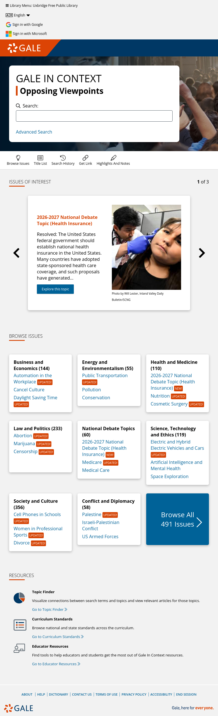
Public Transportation (105, 375)
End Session (186, 694)
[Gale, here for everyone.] (193, 708)
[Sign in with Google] (24, 24)
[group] (109, 253)
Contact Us (82, 694)
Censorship (26, 451)
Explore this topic (55, 289)
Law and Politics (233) (38, 428)
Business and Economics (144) (32, 365)
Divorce (22, 543)
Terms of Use (107, 694)
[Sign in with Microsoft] (26, 33)
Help (41, 694)
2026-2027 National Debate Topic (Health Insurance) (173, 381)
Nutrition (161, 396)
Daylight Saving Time (35, 397)
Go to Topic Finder (49, 609)
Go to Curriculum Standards (58, 636)
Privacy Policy (133, 694)
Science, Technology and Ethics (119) (173, 431)
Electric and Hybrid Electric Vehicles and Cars (177, 445)
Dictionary (58, 694)
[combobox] (94, 116)
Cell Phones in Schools (37, 514)
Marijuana (25, 443)
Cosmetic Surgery (170, 404)
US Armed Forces (100, 536)
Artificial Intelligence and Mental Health (176, 465)
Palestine (92, 514)
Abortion (23, 435)
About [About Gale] (27, 694)
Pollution (91, 389)
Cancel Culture (29, 389)
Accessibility (161, 694)
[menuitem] (18, 160)
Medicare (92, 462)
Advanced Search (34, 132)
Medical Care (95, 470)
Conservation (96, 397)
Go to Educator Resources (56, 663)
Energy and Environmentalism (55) (107, 365)
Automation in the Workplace (33, 378)
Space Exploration (170, 476)
